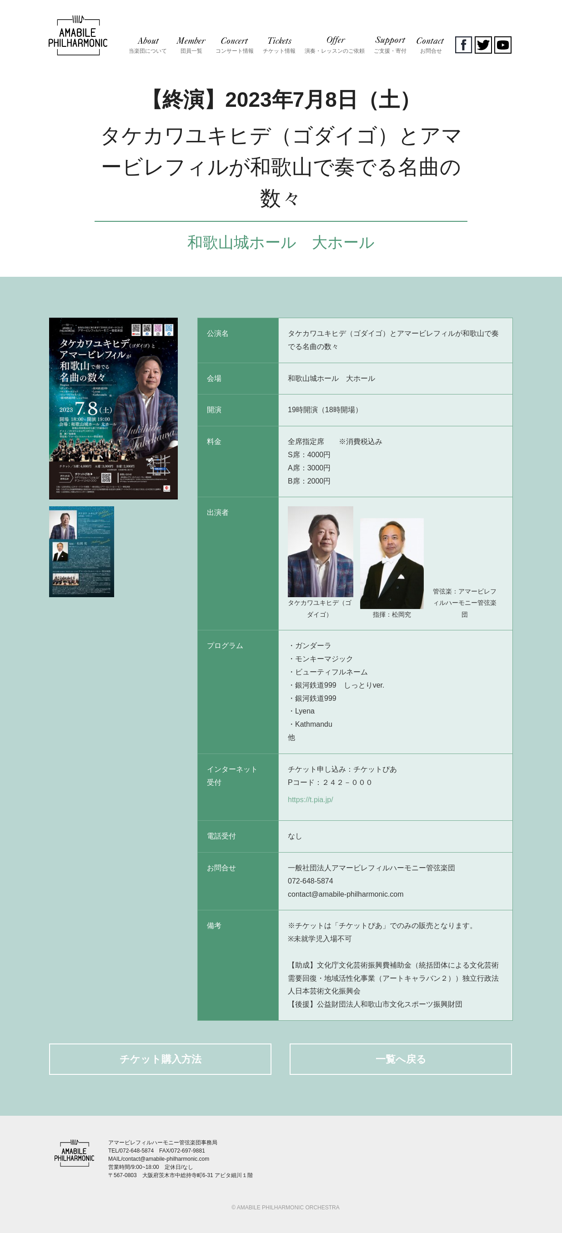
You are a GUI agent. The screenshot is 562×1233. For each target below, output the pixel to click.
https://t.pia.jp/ (310, 800)
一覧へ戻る (401, 1059)
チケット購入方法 (160, 1059)
